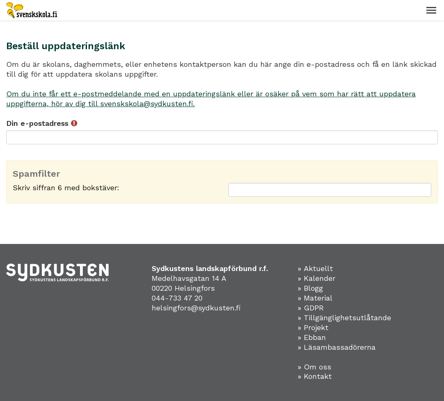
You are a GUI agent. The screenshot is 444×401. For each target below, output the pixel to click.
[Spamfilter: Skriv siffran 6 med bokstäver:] (330, 190)
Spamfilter (36, 174)
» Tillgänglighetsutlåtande (344, 317)
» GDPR (311, 307)
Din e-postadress (41, 123)
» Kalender (316, 278)
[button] (431, 10)
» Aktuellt (315, 268)
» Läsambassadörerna (337, 347)
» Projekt (313, 327)
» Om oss (314, 366)
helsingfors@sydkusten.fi (196, 307)
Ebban (315, 337)
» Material (315, 298)
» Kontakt (315, 376)
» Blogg (310, 288)
